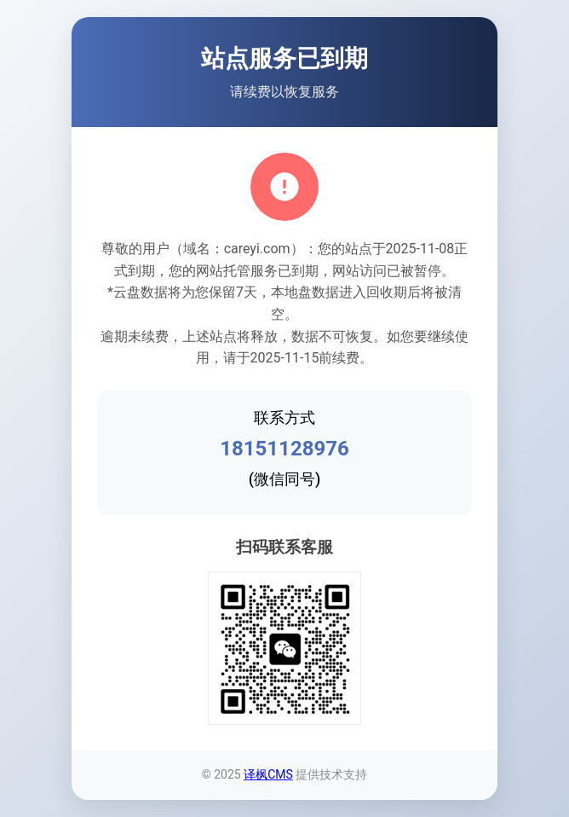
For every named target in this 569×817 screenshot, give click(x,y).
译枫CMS (268, 774)
